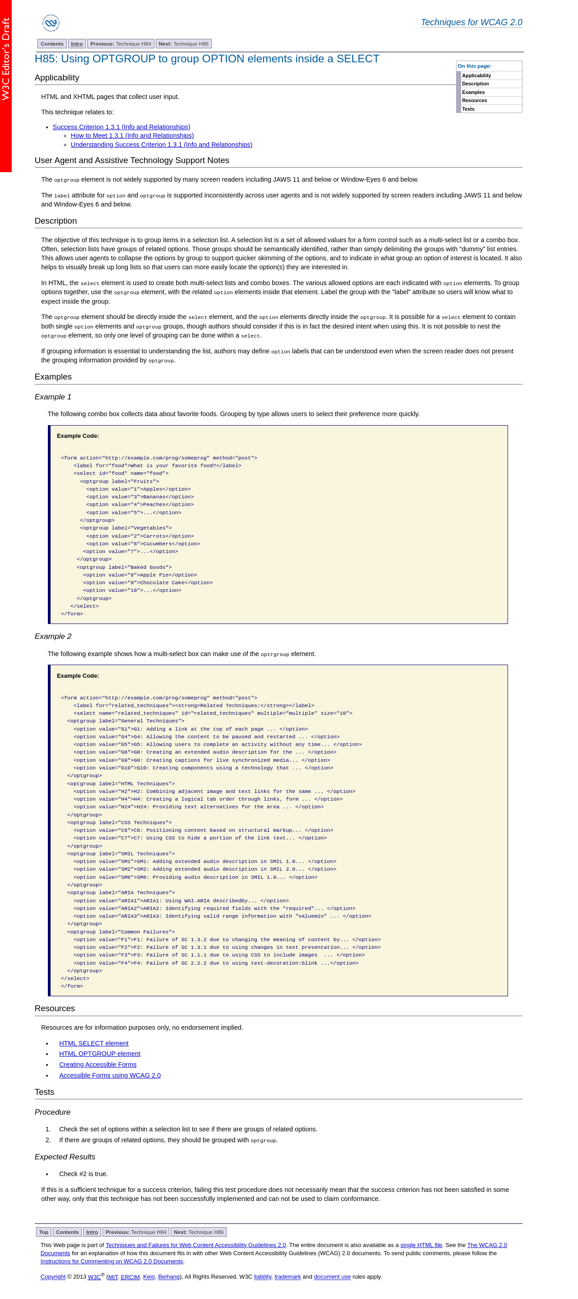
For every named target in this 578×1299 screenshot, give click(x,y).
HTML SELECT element (94, 1042)
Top (44, 1230)
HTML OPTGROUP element (99, 1052)
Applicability (476, 75)
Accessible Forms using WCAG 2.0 (110, 1074)
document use (332, 1275)
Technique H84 (120, 44)
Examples (473, 92)
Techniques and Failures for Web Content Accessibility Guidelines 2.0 (196, 1243)
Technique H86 (183, 44)
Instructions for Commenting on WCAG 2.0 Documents (112, 1260)
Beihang (169, 1275)
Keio (149, 1275)
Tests (468, 109)
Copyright (53, 1275)
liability (262, 1275)
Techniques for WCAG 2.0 (471, 22)
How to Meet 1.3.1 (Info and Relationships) (132, 135)
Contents (52, 44)
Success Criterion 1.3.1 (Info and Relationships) (122, 127)
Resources (474, 100)
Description (475, 83)
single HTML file (422, 1243)
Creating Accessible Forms (97, 1063)
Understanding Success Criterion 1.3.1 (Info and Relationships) (161, 144)
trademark (288, 1275)
